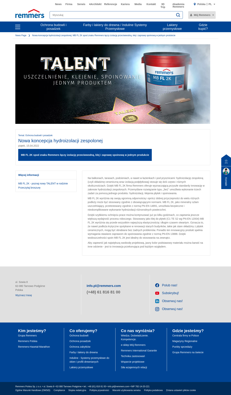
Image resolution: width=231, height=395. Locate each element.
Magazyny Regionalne (184, 341)
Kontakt (151, 4)
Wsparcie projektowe (132, 361)
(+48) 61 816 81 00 (103, 292)
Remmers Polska (27, 341)
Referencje (110, 4)
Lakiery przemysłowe (172, 27)
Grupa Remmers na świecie (188, 352)
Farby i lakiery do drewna (83, 352)
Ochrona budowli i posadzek (53, 27)
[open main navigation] (17, 27)
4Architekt (95, 4)
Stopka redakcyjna (77, 390)
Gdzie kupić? (203, 27)
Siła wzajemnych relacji (134, 367)
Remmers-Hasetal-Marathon (34, 346)
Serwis (81, 4)
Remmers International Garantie (139, 350)
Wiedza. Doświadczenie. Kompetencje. (135, 337)
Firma (69, 4)
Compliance (59, 390)
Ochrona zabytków (79, 346)
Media (138, 4)
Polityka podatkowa (153, 390)
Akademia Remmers (178, 5)
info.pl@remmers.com (104, 286)
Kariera (125, 4)
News (58, 4)
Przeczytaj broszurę (29, 187)
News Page (20, 35)
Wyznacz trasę (23, 295)
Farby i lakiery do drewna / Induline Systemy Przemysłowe (115, 27)
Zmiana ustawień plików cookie (181, 390)
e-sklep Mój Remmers (133, 344)
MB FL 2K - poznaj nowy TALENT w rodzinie (43, 183)
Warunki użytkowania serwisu (126, 390)
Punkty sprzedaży (182, 346)
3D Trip (163, 5)
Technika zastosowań (133, 356)
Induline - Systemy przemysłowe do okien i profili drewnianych (89, 359)
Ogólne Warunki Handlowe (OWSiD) (32, 390)
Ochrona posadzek (80, 341)
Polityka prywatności (99, 390)
